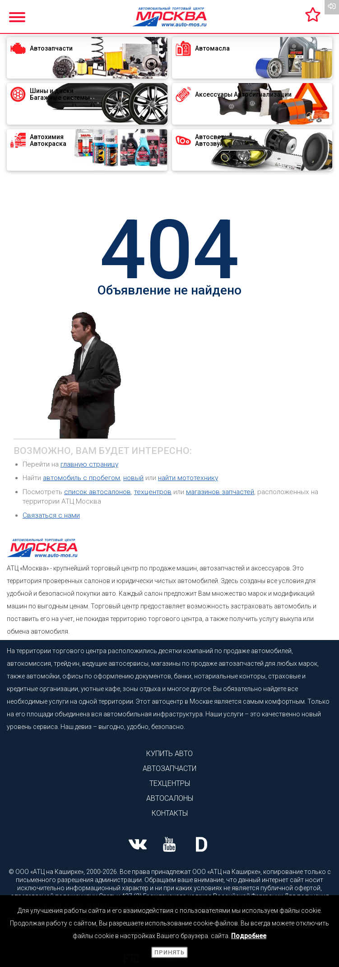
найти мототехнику (188, 478)
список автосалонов (97, 492)
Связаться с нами (51, 515)
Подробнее (248, 935)
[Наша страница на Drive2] (201, 845)
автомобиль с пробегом (81, 478)
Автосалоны (169, 798)
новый (133, 478)
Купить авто (169, 753)
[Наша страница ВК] (137, 845)
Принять (169, 952)
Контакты (170, 813)
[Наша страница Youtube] (169, 845)
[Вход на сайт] (332, 7)
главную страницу (89, 464)
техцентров (153, 492)
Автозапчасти (169, 768)
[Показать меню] (18, 16)
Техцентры (169, 783)
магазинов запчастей (220, 492)
